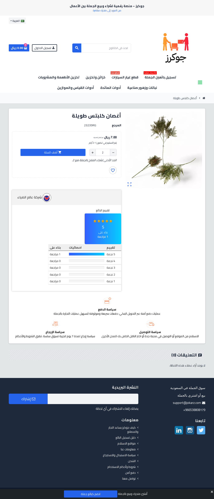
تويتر (201, 430)
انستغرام (190, 430)
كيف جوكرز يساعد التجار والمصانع (123, 429)
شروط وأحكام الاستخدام (121, 467)
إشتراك (28, 399)
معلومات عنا (128, 449)
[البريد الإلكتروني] (93, 399)
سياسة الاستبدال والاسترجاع (119, 455)
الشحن (132, 461)
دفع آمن (130, 472)
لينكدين (179, 430)
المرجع (116, 125)
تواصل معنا (129, 478)
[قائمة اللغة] (17, 21)
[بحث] (101, 47)
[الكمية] (103, 152)
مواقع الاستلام (126, 443)
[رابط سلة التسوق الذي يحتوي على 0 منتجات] (19, 47)
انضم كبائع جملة (90, 494)
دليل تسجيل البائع (126, 437)
